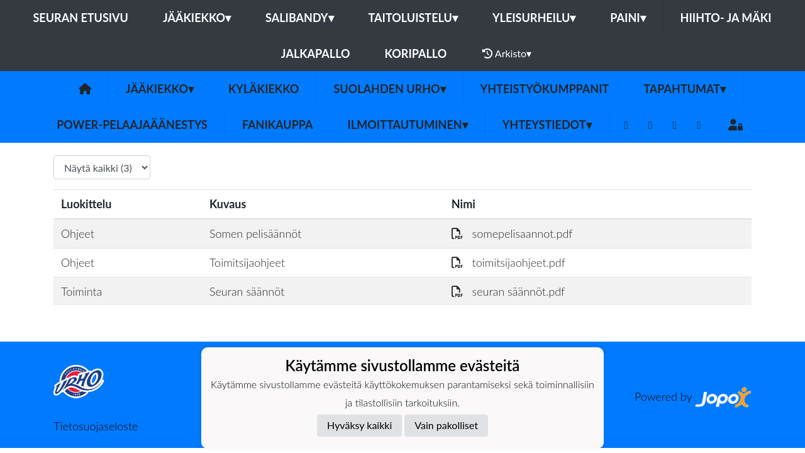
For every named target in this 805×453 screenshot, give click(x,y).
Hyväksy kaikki (359, 425)
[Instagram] (699, 125)
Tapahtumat (684, 89)
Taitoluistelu (413, 18)
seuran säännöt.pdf (508, 291)
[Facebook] (626, 125)
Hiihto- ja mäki (726, 18)
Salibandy (299, 18)
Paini (627, 18)
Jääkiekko (197, 18)
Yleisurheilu (533, 18)
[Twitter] (650, 125)
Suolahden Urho (389, 89)
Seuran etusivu (80, 18)
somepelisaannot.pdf (512, 233)
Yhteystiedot (547, 124)
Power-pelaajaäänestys (132, 124)
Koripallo (416, 53)
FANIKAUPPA (277, 124)
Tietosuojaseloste (95, 426)
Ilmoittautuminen (408, 124)
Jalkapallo (315, 53)
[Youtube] (675, 125)
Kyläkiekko (263, 89)
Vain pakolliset (446, 425)
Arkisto (506, 53)
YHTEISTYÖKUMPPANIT (544, 89)
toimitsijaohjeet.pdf (508, 262)
